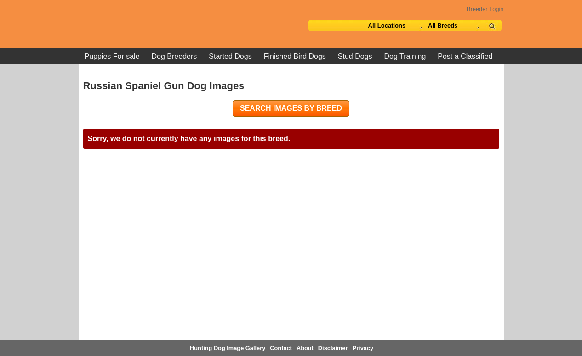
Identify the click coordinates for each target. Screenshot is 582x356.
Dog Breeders (174, 56)
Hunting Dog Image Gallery (227, 348)
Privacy (363, 348)
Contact (281, 348)
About (305, 348)
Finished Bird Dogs (295, 56)
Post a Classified (465, 56)
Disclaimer (333, 348)
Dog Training (405, 56)
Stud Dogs (355, 56)
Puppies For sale (112, 56)
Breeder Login (485, 9)
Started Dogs (230, 56)
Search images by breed (291, 108)
